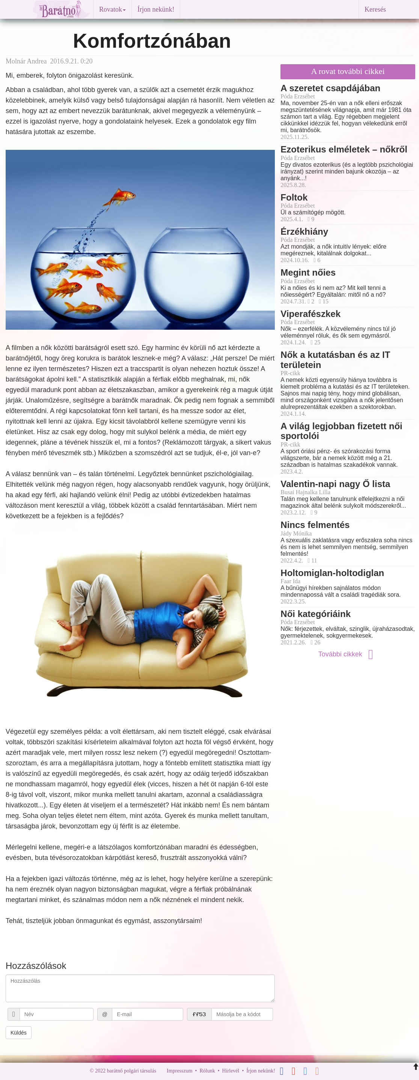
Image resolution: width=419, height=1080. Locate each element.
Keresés (375, 9)
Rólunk (207, 1071)
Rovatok (112, 9)
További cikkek (348, 654)
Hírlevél (231, 1071)
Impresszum (179, 1071)
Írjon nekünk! (155, 9)
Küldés (19, 1033)
